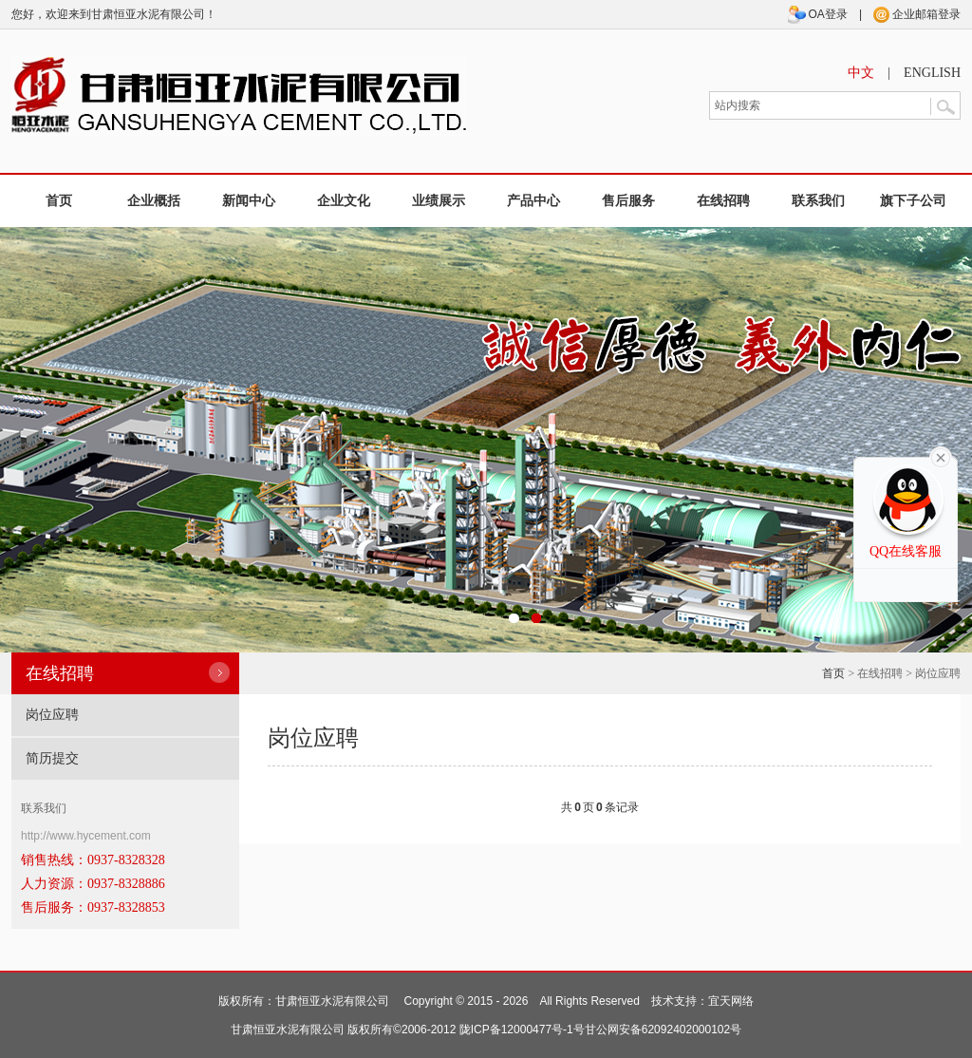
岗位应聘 (52, 715)
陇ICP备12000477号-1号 (522, 1029)
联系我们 (818, 201)
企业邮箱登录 (917, 14)
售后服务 (628, 201)
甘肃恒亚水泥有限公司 (332, 1001)
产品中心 (533, 201)
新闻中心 (248, 201)
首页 (59, 201)
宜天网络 (731, 1001)
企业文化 (343, 201)
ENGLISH (932, 73)
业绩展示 (438, 201)
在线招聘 (723, 201)
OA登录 (818, 14)
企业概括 (153, 201)
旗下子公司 (913, 201)
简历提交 (52, 758)
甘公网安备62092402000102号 (663, 1029)
